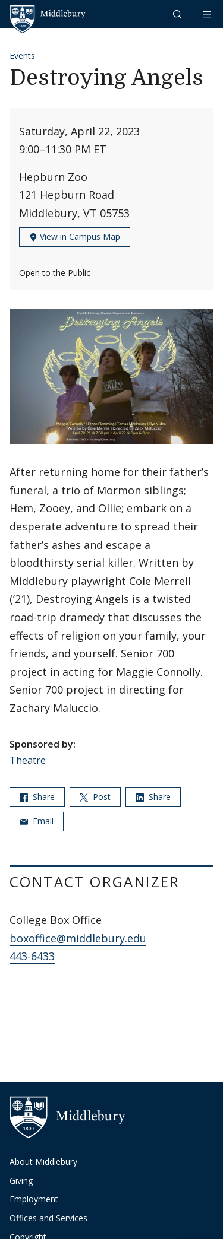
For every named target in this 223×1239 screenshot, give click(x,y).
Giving (21, 1180)
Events (22, 55)
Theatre (28, 760)
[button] (178, 14)
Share (37, 796)
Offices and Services (48, 1218)
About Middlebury (43, 1161)
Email (37, 821)
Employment (34, 1199)
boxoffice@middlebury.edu (78, 938)
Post (95, 796)
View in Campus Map (74, 236)
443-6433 (32, 956)
